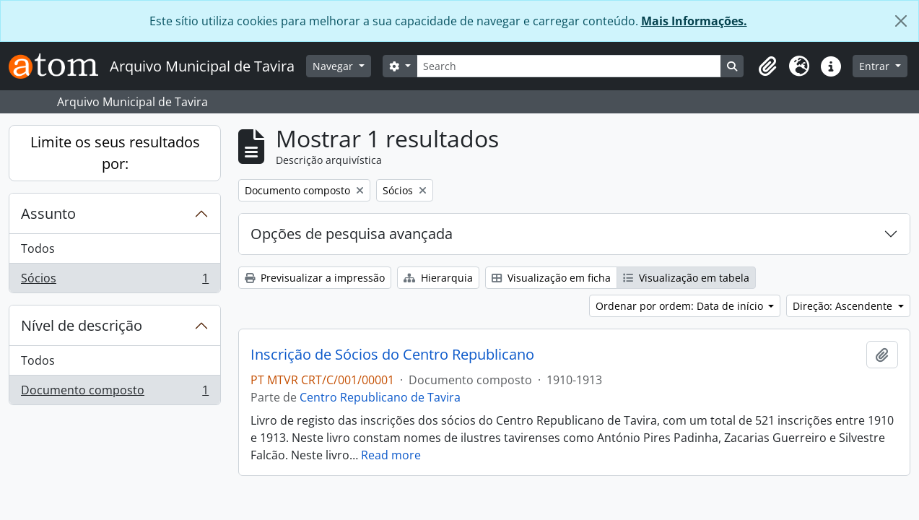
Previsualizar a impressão (315, 278)
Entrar (875, 66)
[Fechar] (901, 21)
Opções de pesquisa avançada (352, 233)
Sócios (114, 280)
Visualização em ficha (551, 278)
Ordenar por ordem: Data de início (681, 306)
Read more (391, 455)
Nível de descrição (81, 325)
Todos (38, 248)
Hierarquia (438, 278)
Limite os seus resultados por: (115, 152)
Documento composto (114, 392)
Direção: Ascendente (844, 306)
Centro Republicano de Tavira (380, 397)
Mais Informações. (694, 21)
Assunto (48, 213)
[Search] (569, 66)
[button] (767, 66)
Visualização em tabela (686, 278)
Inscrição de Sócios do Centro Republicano (392, 354)
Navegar (334, 66)
